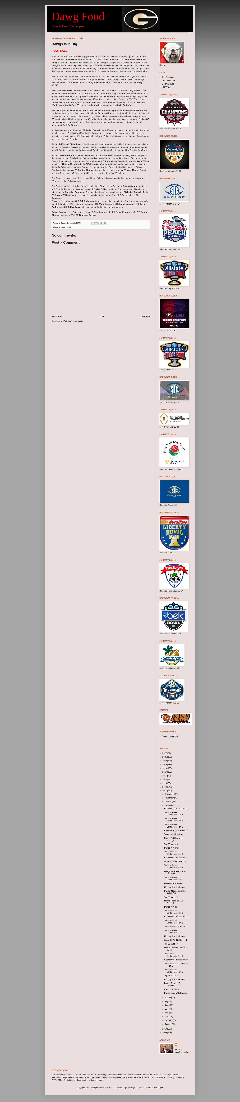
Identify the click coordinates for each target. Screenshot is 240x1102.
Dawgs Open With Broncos (175, 993)
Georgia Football (65, 227)
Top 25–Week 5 (171, 844)
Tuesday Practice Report (174, 926)
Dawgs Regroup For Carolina (172, 984)
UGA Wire (166, 87)
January (168, 1024)
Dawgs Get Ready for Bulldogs (173, 839)
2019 (164, 764)
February (169, 1020)
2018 (164, 768)
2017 (164, 772)
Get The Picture (168, 81)
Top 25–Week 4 (171, 897)
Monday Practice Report (174, 887)
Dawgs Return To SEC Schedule (174, 902)
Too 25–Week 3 (171, 944)
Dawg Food (78, 16)
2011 (164, 791)
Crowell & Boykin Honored (175, 940)
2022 (164, 753)
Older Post (145, 316)
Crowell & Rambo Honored (175, 830)
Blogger (159, 1088)
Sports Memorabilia (170, 736)
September (170, 805)
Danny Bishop (66, 223)
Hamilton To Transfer (173, 883)
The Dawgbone (168, 77)
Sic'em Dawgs (168, 84)
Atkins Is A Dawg (171, 989)
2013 (164, 783)
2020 (164, 761)
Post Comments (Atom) (73, 321)
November (169, 798)
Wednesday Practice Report (176, 808)
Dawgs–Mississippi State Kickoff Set (175, 892)
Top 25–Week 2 (171, 976)
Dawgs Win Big (170, 907)
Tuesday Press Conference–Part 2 (173, 819)
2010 (164, 1029)
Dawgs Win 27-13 (172, 848)
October (168, 801)
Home (101, 316)
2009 (164, 1032)
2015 (164, 776)
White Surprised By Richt (175, 861)
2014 (164, 779)
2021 (164, 757)
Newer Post (57, 316)
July (167, 1001)
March (168, 1016)
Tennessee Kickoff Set (173, 834)
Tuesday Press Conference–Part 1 (173, 825)
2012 (164, 787)
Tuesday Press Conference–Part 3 (173, 813)
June (167, 1005)
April (167, 1013)
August (168, 998)
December (169, 794)
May (167, 1009)
